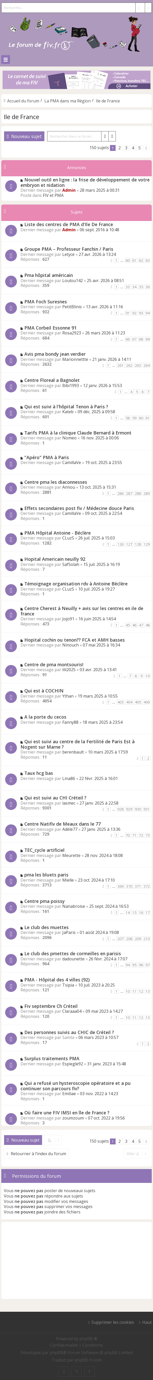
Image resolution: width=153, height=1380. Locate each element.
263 (138, 365)
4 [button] (133, 148)
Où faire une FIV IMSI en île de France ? (66, 1112)
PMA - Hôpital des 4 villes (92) (57, 980)
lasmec (68, 803)
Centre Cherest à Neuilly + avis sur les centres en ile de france (82, 611)
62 (141, 260)
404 (129, 702)
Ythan (68, 696)
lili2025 (69, 669)
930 (138, 809)
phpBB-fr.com (88, 1360)
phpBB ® (88, 1339)
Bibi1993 (70, 385)
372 (147, 886)
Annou (68, 487)
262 (129, 365)
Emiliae (69, 1093)
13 (148, 991)
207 (120, 938)
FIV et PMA (53, 195)
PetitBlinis (72, 307)
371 (138, 886)
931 (147, 809)
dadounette (73, 959)
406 (147, 702)
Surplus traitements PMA (51, 1058)
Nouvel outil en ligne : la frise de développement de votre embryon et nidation (85, 182)
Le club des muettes (46, 927)
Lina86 (68, 778)
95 (134, 964)
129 (147, 544)
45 (128, 625)
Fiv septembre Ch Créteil (51, 1006)
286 (120, 493)
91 (128, 313)
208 (129, 938)
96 (141, 964)
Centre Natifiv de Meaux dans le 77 (62, 824)
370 (129, 886)
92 (134, 313)
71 (134, 835)
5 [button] (139, 148)
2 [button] (119, 148)
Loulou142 (72, 280)
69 (148, 339)
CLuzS (68, 538)
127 (129, 544)
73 (148, 835)
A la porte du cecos (45, 717)
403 (120, 702)
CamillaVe (71, 462)
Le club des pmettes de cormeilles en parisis (72, 953)
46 (134, 625)
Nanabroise (73, 906)
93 (141, 313)
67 (134, 339)
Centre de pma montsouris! (53, 664)
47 (141, 625)
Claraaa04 (71, 1011)
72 (141, 835)
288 (138, 493)
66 (128, 339)
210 (147, 938)
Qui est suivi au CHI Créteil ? (55, 798)
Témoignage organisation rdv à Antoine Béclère (76, 584)
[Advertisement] (76, 1260)
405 (138, 702)
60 (128, 260)
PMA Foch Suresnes (45, 301)
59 (134, 418)
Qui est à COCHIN (44, 691)
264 (147, 365)
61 (134, 260)
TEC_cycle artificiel (44, 850)
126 (120, 544)
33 (128, 286)
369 (120, 886)
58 (128, 418)
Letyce (68, 254)
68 (141, 339)
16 (141, 912)
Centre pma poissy (44, 901)
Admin (69, 190)
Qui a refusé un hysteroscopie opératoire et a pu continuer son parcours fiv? (76, 1086)
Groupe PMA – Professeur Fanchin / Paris (68, 249)
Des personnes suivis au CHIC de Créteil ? (69, 1032)
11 (134, 991)
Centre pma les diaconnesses (55, 482)
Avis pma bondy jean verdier (55, 354)
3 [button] (126, 148)
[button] (146, 148)
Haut (147, 1322)
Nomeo (69, 438)
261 (120, 365)
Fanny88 (70, 722)
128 (138, 544)
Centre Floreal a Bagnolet (52, 380)
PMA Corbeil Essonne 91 (50, 328)
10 (148, 675)
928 (120, 809)
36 (148, 286)
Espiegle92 (72, 1064)
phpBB (56, 1352)
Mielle (68, 880)
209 (138, 938)
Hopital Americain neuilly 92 (54, 559)
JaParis (69, 932)
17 (148, 912)
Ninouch (70, 645)
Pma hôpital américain (48, 275)
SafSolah (70, 564)
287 (129, 493)
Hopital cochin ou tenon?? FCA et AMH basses (74, 640)
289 (147, 493)
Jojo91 (68, 619)
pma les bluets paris (46, 875)
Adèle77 (69, 829)
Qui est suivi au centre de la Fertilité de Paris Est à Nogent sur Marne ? (78, 744)
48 (148, 625)
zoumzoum (73, 1118)
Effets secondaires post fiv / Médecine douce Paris (79, 508)
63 (148, 260)
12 (141, 991)
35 (141, 286)
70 (128, 835)
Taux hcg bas (38, 773)
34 (134, 286)
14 (128, 912)
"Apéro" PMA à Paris (46, 457)
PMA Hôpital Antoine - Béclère (57, 533)
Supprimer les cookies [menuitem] (112, 1322)
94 (148, 313)
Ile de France (21, 116)
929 (129, 809)
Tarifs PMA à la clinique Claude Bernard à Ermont (77, 433)
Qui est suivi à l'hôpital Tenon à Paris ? (66, 406)
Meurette (71, 855)
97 (148, 964)
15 (134, 912)
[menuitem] (64, 1345)
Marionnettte (75, 359)
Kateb (68, 411)
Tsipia (68, 985)
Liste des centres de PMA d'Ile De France (68, 224)
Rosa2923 (71, 333)
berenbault (73, 752)
